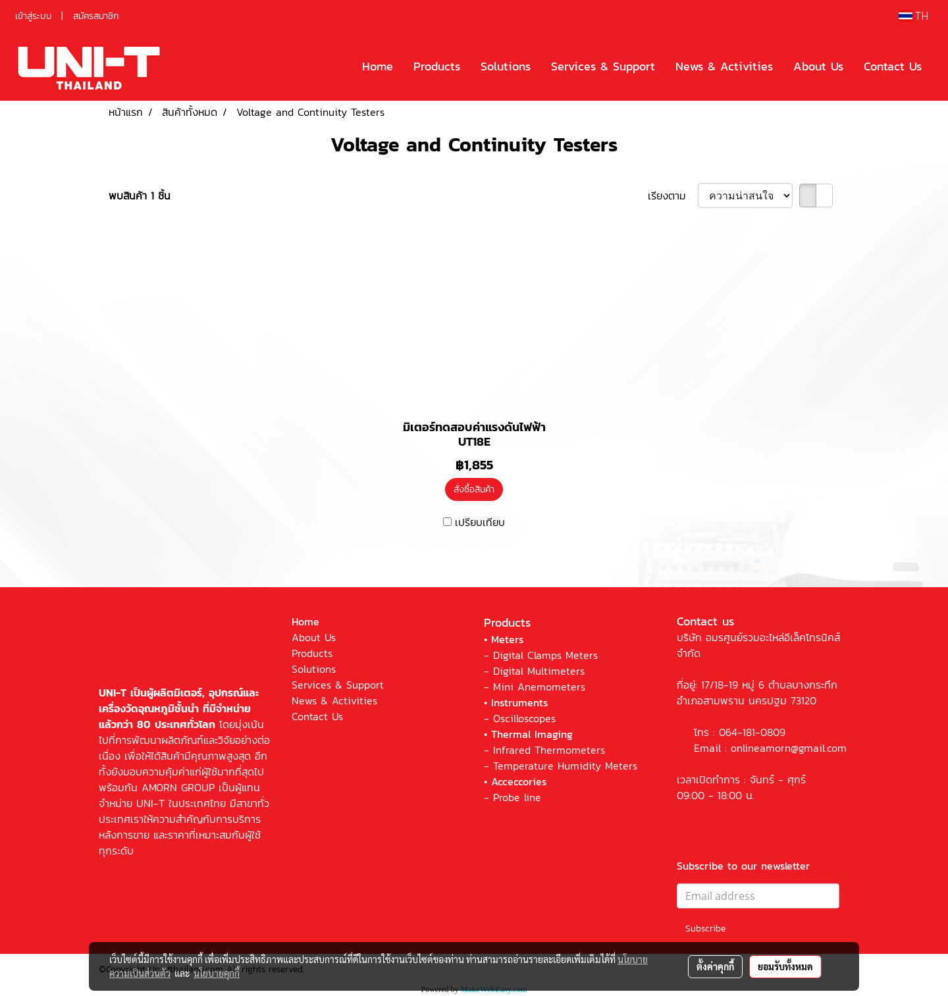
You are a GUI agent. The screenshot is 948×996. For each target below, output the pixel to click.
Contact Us (893, 66)
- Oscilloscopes (520, 718)
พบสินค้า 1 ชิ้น (140, 195)
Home (377, 66)
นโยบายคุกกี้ (217, 973)
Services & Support (603, 66)
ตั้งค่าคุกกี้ (715, 966)
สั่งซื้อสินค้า (474, 489)
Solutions (506, 66)
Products (436, 66)
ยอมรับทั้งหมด (785, 966)
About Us (818, 66)
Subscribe (705, 928)
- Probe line (512, 797)
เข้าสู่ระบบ (33, 16)
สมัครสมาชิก (96, 16)
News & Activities (724, 66)
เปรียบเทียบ (480, 522)
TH (913, 15)
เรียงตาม (673, 195)
